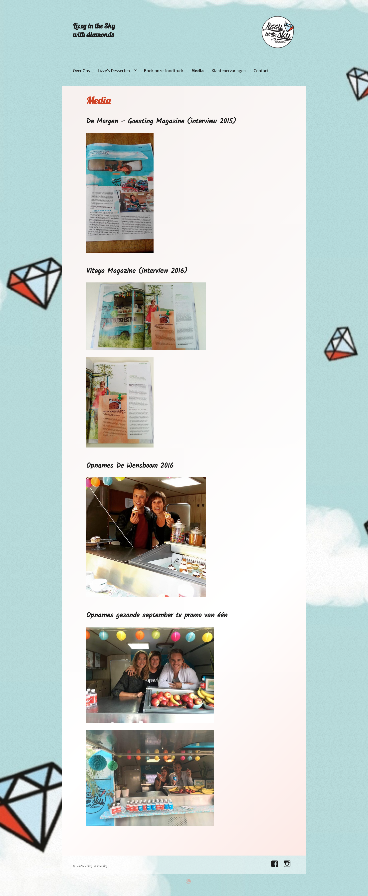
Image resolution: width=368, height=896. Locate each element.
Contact (261, 70)
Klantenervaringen (228, 70)
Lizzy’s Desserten (114, 70)
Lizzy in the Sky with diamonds (94, 30)
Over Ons (81, 70)
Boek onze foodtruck (164, 70)
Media (197, 70)
